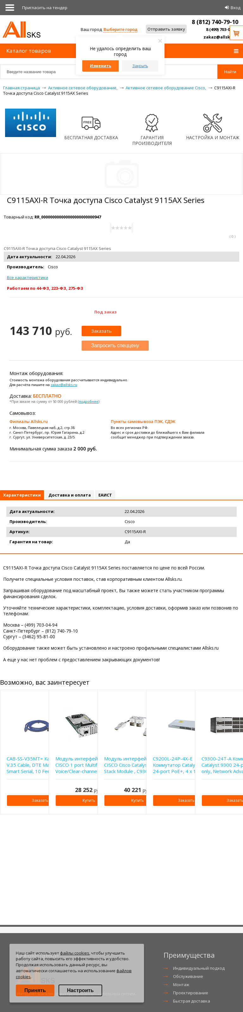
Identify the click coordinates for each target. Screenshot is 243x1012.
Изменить (100, 65)
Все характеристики (27, 277)
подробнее (88, 401)
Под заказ (105, 312)
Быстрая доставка (191, 1001)
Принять (35, 990)
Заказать (101, 331)
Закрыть (140, 65)
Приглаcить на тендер (44, 7)
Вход (235, 7)
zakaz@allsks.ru (220, 37)
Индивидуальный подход (199, 968)
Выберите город (120, 29)
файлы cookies (74, 953)
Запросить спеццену (115, 345)
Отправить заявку (166, 29)
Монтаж (181, 984)
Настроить (80, 990)
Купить (89, 800)
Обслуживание (188, 976)
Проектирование (190, 993)
